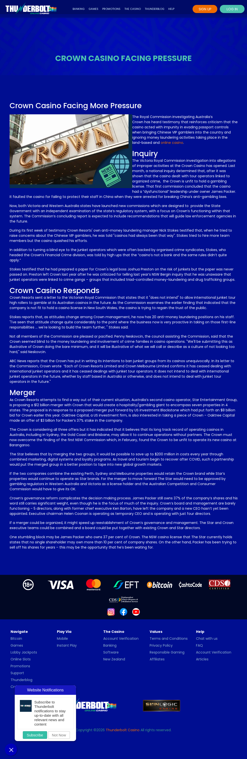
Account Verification (121, 638)
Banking (79, 9)
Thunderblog (154, 9)
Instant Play (67, 645)
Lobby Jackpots (24, 652)
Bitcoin (16, 638)
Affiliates (157, 659)
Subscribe (35, 735)
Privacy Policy (161, 645)
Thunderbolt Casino (123, 730)
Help (171, 9)
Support (17, 672)
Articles (202, 659)
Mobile (62, 638)
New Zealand (114, 659)
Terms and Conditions (169, 638)
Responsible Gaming (167, 652)
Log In (232, 9)
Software (111, 652)
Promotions (111, 9)
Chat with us (207, 638)
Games (93, 9)
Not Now (59, 735)
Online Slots (21, 659)
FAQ (199, 645)
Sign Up (205, 9)
